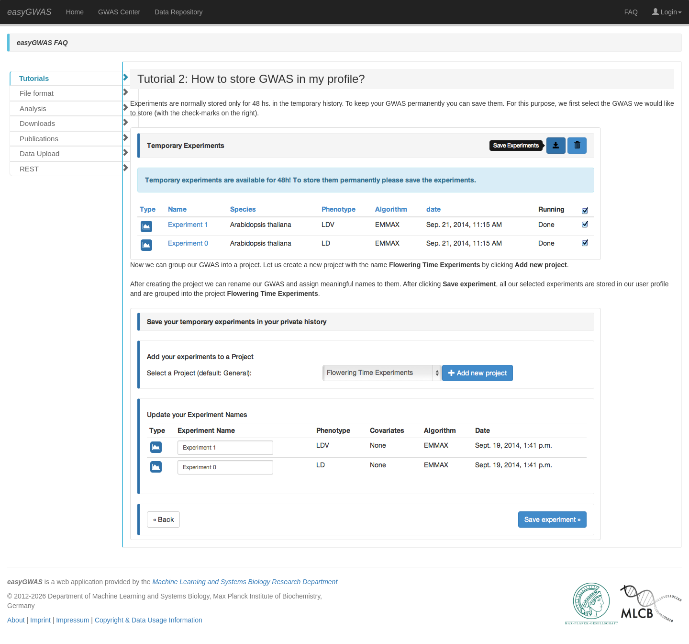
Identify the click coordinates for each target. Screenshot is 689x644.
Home (75, 12)
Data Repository (178, 12)
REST (74, 168)
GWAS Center (119, 12)
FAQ (631, 12)
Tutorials (74, 78)
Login (667, 12)
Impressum (72, 620)
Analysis (74, 108)
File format (74, 93)
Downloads (74, 123)
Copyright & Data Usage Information (148, 620)
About (16, 620)
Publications (74, 138)
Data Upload (74, 153)
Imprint (40, 620)
